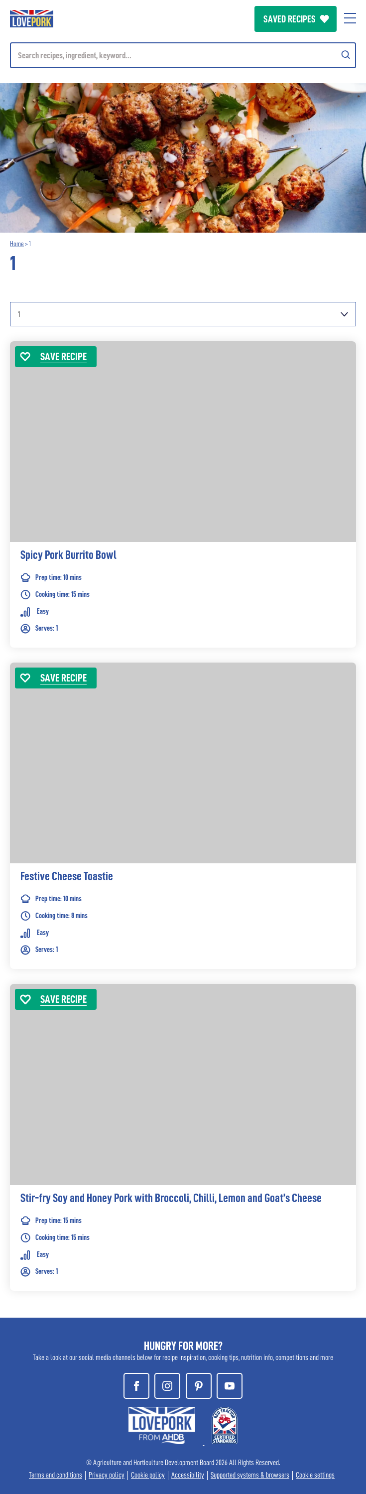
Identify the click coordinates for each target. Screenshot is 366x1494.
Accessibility (187, 1475)
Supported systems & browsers (250, 1475)
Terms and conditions (55, 1475)
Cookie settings (315, 1475)
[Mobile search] (183, 55)
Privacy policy (106, 1475)
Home (17, 243)
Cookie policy (148, 1475)
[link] (183, 509)
